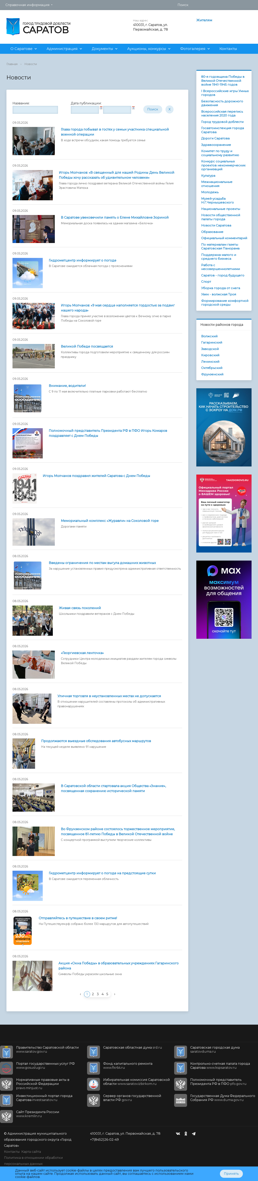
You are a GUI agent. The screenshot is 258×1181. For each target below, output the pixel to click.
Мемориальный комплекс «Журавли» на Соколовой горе (110, 521)
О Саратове (21, 49)
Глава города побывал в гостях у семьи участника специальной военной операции (115, 132)
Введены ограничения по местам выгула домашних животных (102, 563)
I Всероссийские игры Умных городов (225, 93)
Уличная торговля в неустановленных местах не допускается (109, 696)
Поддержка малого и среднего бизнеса (218, 257)
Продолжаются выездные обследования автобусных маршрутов (96, 741)
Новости (30, 64)
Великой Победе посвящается (87, 346)
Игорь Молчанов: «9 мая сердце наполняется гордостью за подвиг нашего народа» (118, 307)
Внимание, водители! (67, 386)
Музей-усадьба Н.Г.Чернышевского (217, 201)
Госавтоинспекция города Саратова (222, 130)
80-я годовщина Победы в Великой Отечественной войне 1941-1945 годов (222, 80)
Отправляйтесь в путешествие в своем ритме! (78, 918)
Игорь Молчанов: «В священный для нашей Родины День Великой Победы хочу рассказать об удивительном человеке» (116, 175)
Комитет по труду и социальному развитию (220, 153)
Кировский (210, 355)
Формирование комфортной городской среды (224, 303)
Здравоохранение (216, 145)
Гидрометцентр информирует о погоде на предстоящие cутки (102, 873)
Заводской (210, 349)
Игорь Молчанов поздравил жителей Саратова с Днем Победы (96, 476)
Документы (102, 49)
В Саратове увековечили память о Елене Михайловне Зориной (115, 217)
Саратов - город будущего (222, 275)
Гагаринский (211, 342)
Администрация (62, 49)
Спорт (206, 282)
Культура (208, 176)
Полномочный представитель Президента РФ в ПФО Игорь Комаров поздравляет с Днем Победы (108, 433)
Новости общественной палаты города (220, 217)
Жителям (204, 20)
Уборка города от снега (220, 288)
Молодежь (209, 192)
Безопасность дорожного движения (222, 103)
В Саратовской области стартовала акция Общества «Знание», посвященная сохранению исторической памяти (113, 788)
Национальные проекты (220, 209)
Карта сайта (31, 1152)
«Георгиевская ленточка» (82, 653)
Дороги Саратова (215, 138)
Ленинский (210, 362)
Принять (231, 1174)
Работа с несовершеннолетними (220, 267)
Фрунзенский (212, 374)
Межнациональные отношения (216, 184)
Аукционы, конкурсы (146, 49)
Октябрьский (211, 368)
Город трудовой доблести (222, 122)
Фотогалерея (192, 49)
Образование (212, 232)
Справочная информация (27, 5)
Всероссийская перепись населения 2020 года (222, 113)
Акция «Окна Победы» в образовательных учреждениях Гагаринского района (118, 965)
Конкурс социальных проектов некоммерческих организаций (223, 165)
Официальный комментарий (224, 238)
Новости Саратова (216, 225)
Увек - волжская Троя (218, 294)
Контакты (228, 49)
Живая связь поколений (80, 608)
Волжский (209, 336)
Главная (12, 64)
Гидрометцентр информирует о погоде (82, 260)
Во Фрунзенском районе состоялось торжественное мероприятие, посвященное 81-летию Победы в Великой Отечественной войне (118, 831)
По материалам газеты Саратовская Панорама (220, 246)
